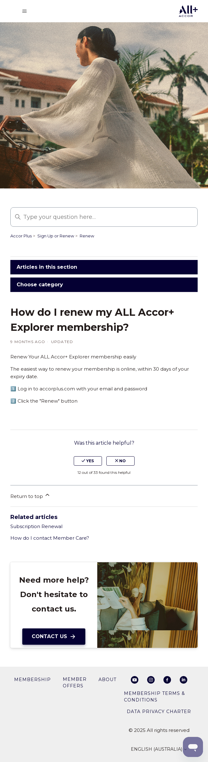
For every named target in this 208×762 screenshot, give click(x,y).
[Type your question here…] (104, 217)
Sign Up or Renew (55, 235)
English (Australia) (159, 749)
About (107, 679)
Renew (87, 235)
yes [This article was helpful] (88, 460)
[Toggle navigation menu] (24, 11)
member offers (75, 682)
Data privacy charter (159, 711)
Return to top (30, 495)
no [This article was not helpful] (120, 460)
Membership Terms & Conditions (154, 697)
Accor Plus (21, 235)
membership (32, 679)
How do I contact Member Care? (49, 538)
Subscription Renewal (36, 526)
